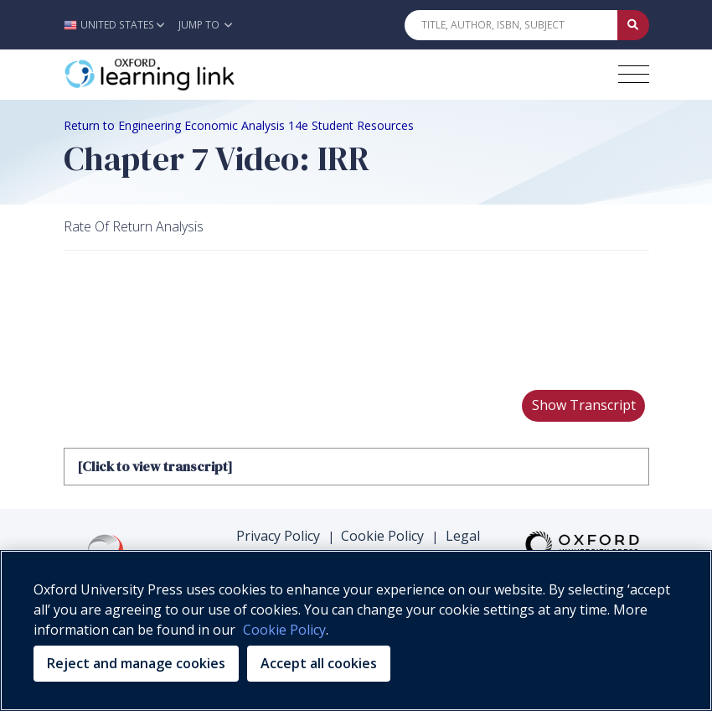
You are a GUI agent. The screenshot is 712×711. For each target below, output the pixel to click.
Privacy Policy (278, 536)
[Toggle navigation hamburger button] (633, 74)
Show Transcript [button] (584, 405)
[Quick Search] (511, 25)
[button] (118, 24)
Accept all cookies (319, 663)
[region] (356, 630)
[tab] (356, 466)
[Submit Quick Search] (633, 25)
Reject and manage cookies (136, 663)
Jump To (205, 25)
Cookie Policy (382, 536)
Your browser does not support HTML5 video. (189, 313)
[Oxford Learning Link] (189, 75)
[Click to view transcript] (154, 466)
